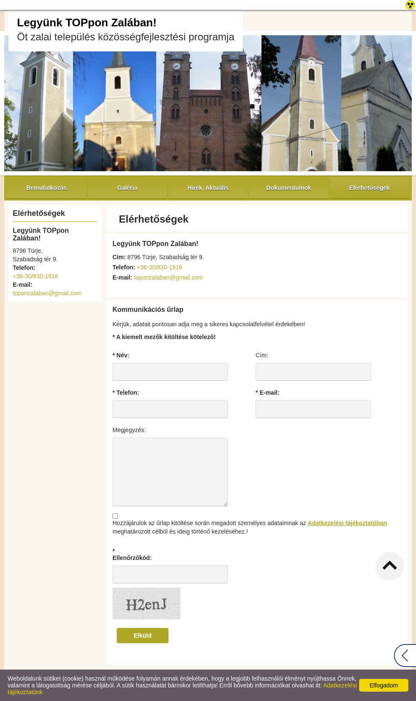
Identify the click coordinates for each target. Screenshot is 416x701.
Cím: (262, 355)
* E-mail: (267, 392)
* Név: (120, 355)
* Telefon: (125, 392)
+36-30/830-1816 (35, 276)
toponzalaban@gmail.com (47, 293)
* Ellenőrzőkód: (132, 554)
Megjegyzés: (129, 430)
